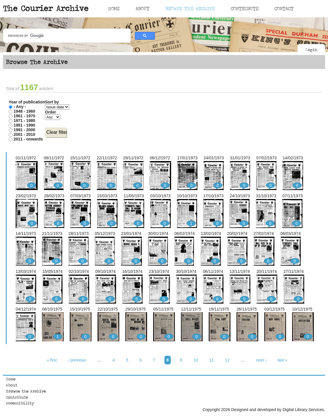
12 (227, 360)
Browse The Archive (190, 8)
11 (211, 360)
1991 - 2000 (24, 129)
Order (50, 112)
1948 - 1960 (24, 111)
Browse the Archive (26, 391)
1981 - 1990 (24, 125)
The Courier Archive (45, 8)
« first (52, 360)
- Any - (20, 106)
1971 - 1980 (24, 120)
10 (195, 360)
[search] (66, 35)
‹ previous (77, 360)
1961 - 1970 (24, 116)
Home (114, 8)
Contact (284, 8)
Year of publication (27, 102)
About (142, 8)
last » (282, 360)
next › (261, 360)
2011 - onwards (28, 139)
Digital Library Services (303, 409)
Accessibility (20, 403)
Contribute (245, 8)
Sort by (52, 102)
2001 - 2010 (24, 134)
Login (311, 49)
